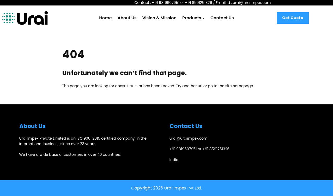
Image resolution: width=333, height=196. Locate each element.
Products (191, 18)
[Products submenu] (203, 18)
